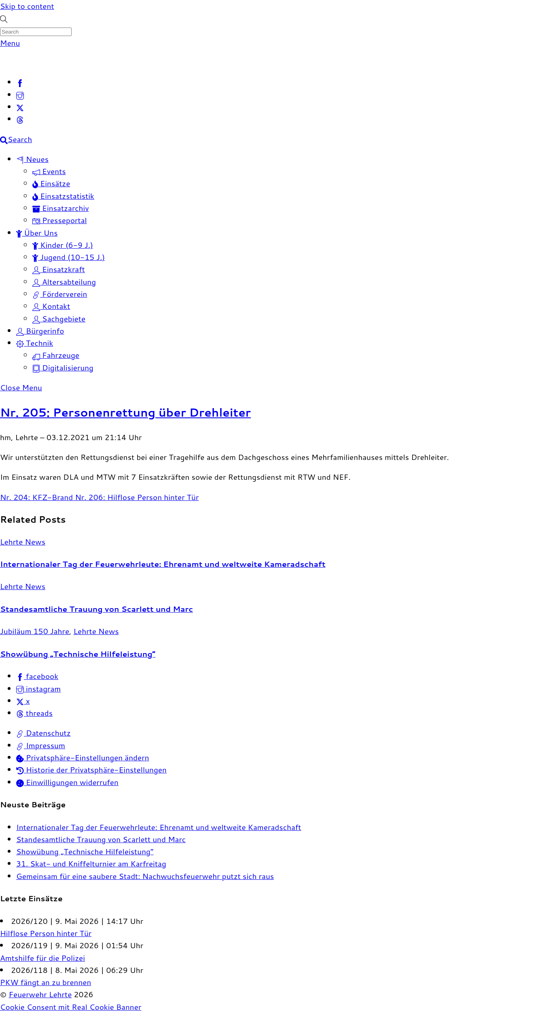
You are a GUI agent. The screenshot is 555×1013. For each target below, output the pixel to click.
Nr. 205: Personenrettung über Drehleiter (125, 412)
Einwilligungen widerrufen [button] (67, 782)
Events (49, 171)
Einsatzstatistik (63, 195)
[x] (20, 106)
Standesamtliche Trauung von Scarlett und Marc (96, 608)
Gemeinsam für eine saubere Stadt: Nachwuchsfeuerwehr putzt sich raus (145, 875)
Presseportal (59, 220)
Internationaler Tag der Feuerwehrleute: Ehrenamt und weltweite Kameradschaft (163, 563)
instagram (38, 688)
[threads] (20, 118)
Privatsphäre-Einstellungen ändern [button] (82, 757)
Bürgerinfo (40, 330)
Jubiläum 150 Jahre (34, 631)
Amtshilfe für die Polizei (42, 957)
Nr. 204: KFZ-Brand (36, 497)
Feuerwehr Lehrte (40, 994)
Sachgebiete (58, 318)
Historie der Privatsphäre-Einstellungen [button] (91, 769)
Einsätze (51, 183)
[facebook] (20, 82)
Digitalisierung (62, 367)
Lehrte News (22, 541)
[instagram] (20, 94)
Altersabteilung (64, 281)
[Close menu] (21, 387)
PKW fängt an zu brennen (45, 982)
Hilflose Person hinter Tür (45, 933)
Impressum (40, 745)
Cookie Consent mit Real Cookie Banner (70, 1006)
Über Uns (37, 232)
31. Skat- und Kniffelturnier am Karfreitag (91, 863)
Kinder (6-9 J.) (62, 244)
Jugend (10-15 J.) (68, 256)
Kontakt (51, 305)
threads (34, 712)
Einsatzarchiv (60, 207)
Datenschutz (43, 732)
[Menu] (10, 42)
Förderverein (59, 293)
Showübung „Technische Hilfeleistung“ (77, 653)
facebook (37, 675)
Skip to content (27, 5)
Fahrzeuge (55, 354)
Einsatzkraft (58, 269)
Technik (34, 342)
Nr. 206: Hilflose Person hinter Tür (136, 497)
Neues (32, 158)
